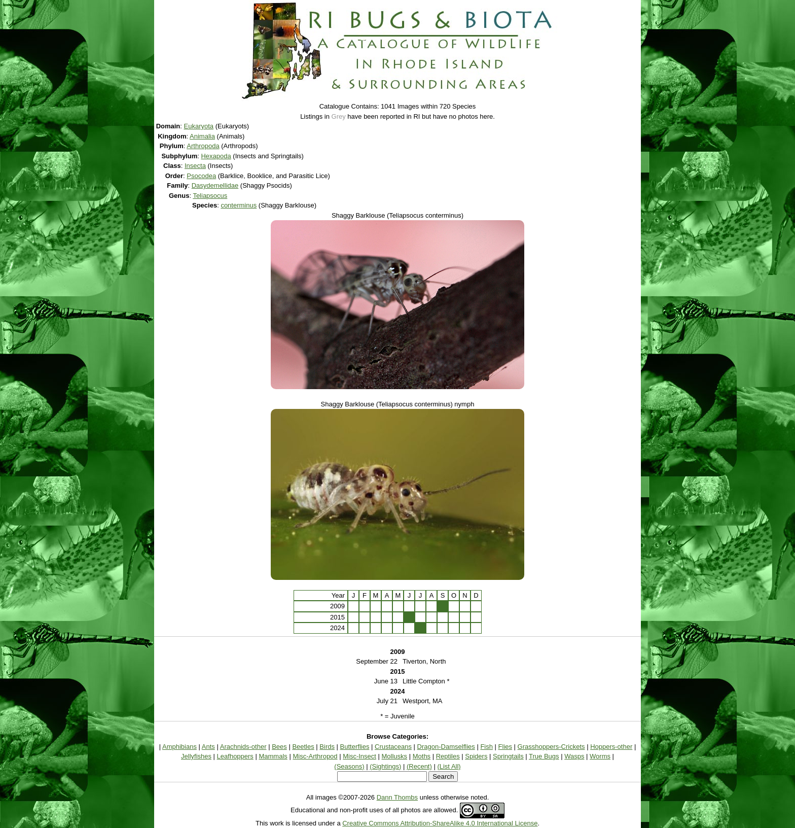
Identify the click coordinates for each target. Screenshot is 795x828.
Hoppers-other (611, 746)
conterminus (239, 205)
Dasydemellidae (215, 185)
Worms (600, 756)
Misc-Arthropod (315, 756)
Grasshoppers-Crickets (551, 746)
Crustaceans (393, 746)
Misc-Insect (359, 756)
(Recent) (419, 766)
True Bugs (544, 756)
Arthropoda (203, 146)
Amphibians (179, 746)
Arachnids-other (243, 746)
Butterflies (355, 746)
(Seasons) (349, 766)
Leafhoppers (235, 756)
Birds (327, 746)
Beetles (303, 746)
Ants (208, 746)
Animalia (202, 136)
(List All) (448, 766)
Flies (505, 746)
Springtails (508, 756)
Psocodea (201, 176)
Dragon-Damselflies (446, 746)
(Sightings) (385, 766)
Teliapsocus (210, 195)
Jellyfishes (196, 756)
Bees (279, 746)
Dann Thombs (397, 797)
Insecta (195, 165)
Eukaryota (199, 126)
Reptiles (448, 756)
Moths (421, 756)
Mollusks (395, 756)
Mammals (273, 756)
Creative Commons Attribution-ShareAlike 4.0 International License (439, 823)
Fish (486, 746)
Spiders (476, 756)
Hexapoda (216, 156)
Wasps (574, 756)
